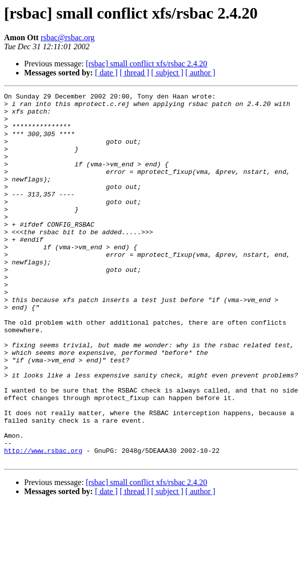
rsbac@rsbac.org (67, 37)
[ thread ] (134, 72)
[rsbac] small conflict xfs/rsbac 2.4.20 (147, 63)
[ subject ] (167, 72)
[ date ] (106, 72)
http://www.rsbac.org (43, 522)
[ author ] (200, 72)
